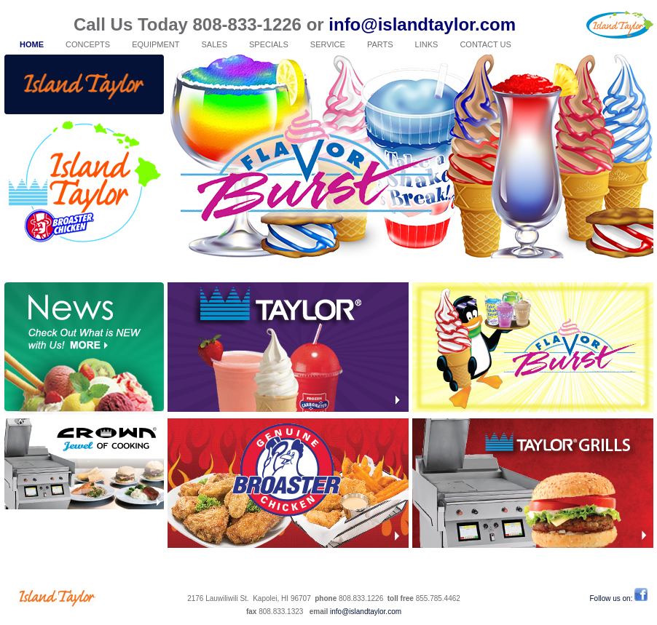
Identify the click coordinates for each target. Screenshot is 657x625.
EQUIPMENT (155, 44)
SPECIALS (268, 44)
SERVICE (327, 44)
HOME (32, 44)
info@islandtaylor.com (422, 24)
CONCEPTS (88, 44)
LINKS (426, 44)
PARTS (380, 44)
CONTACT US (485, 44)
